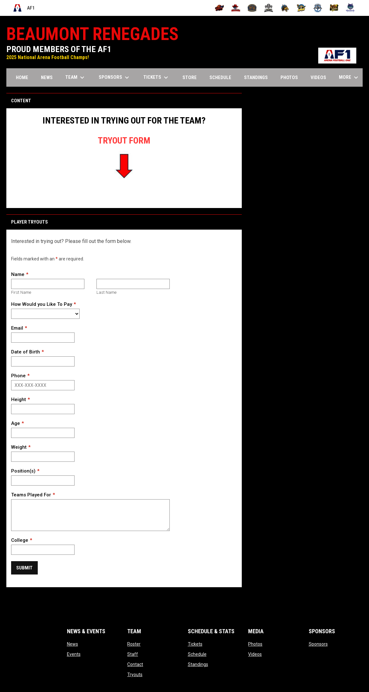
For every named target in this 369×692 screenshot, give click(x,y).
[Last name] (133, 284)
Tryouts (134, 674)
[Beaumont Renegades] (236, 8)
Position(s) (23, 471)
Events (74, 654)
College (19, 540)
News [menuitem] (47, 77)
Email (17, 328)
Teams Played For (31, 495)
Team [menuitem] (75, 77)
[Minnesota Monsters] (285, 8)
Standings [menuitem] (256, 77)
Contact (135, 664)
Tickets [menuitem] (156, 77)
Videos (255, 654)
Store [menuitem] (191, 77)
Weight (19, 447)
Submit (24, 568)
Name (17, 274)
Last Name (106, 292)
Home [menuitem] (22, 77)
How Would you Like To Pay (41, 304)
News (72, 644)
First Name (21, 292)
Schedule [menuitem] (220, 77)
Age (15, 423)
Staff (132, 654)
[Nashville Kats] (301, 8)
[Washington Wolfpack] (350, 8)
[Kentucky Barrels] (252, 8)
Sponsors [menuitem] (115, 77)
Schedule (197, 654)
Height (18, 399)
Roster (134, 644)
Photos (255, 644)
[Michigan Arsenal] (268, 8)
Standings (198, 664)
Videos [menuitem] (318, 77)
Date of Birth (25, 352)
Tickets (195, 644)
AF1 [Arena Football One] (24, 8)
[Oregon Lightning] (334, 8)
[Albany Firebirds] (219, 8)
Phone (18, 376)
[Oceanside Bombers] (318, 8)
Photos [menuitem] (289, 77)
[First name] (47, 284)
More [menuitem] (349, 77)
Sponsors (318, 644)
